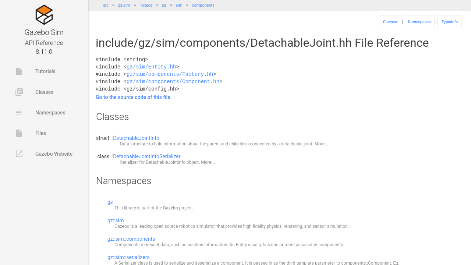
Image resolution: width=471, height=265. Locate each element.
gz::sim (115, 220)
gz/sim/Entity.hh (151, 66)
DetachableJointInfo (136, 138)
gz (164, 5)
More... (322, 143)
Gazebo (170, 208)
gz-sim (124, 5)
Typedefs (450, 22)
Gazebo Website (43, 153)
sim (179, 5)
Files (30, 133)
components (203, 5)
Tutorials (35, 71)
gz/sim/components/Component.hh (173, 81)
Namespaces (40, 112)
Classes (34, 92)
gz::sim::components (131, 239)
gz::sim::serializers (128, 257)
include (145, 5)
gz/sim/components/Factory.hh (170, 74)
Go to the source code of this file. (134, 97)
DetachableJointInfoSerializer (146, 156)
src (106, 5)
